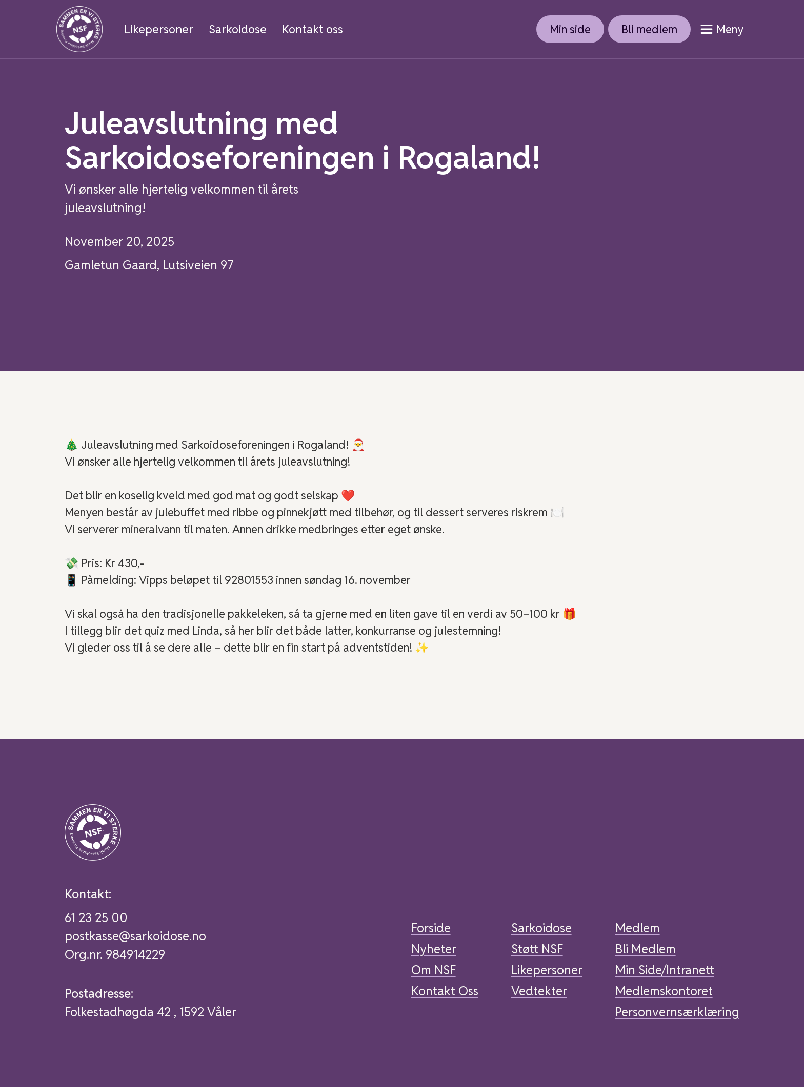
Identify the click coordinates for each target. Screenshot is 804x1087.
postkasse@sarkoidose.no (135, 936)
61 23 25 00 (96, 918)
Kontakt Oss (444, 991)
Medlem (637, 928)
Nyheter (433, 949)
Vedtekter (539, 991)
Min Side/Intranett (664, 970)
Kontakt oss (312, 29)
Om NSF (433, 970)
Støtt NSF (537, 949)
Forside (431, 928)
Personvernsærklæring (677, 1012)
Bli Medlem (645, 949)
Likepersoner (158, 29)
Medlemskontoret (664, 991)
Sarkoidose (238, 29)
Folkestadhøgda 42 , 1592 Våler (150, 1012)
